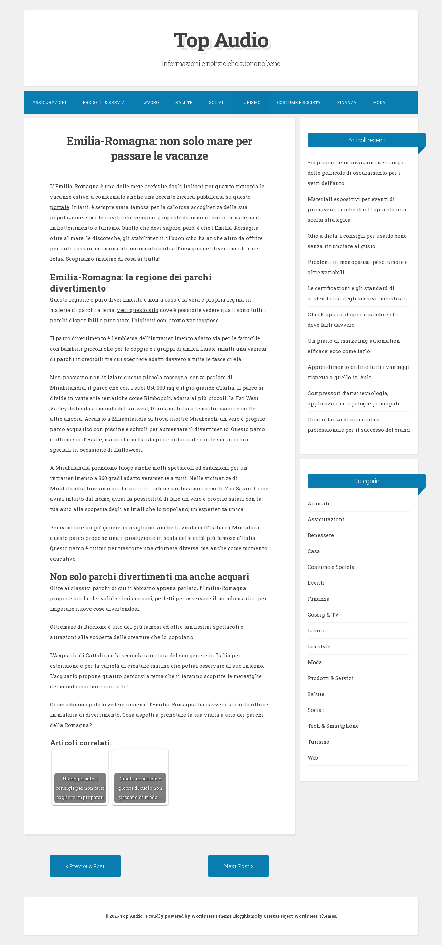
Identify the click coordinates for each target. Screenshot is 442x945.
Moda (379, 102)
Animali (318, 503)
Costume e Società (298, 102)
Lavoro (150, 102)
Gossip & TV (323, 614)
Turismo (250, 102)
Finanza (346, 102)
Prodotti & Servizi (104, 102)
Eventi (316, 582)
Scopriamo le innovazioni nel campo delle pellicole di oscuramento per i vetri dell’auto (356, 173)
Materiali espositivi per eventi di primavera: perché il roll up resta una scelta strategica (357, 209)
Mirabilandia (67, 387)
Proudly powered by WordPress (180, 916)
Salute (183, 102)
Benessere (321, 535)
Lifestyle (319, 646)
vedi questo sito (137, 309)
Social (216, 102)
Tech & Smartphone (333, 725)
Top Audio (221, 39)
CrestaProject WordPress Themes (299, 916)
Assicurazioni (49, 102)
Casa (314, 550)
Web (313, 757)
